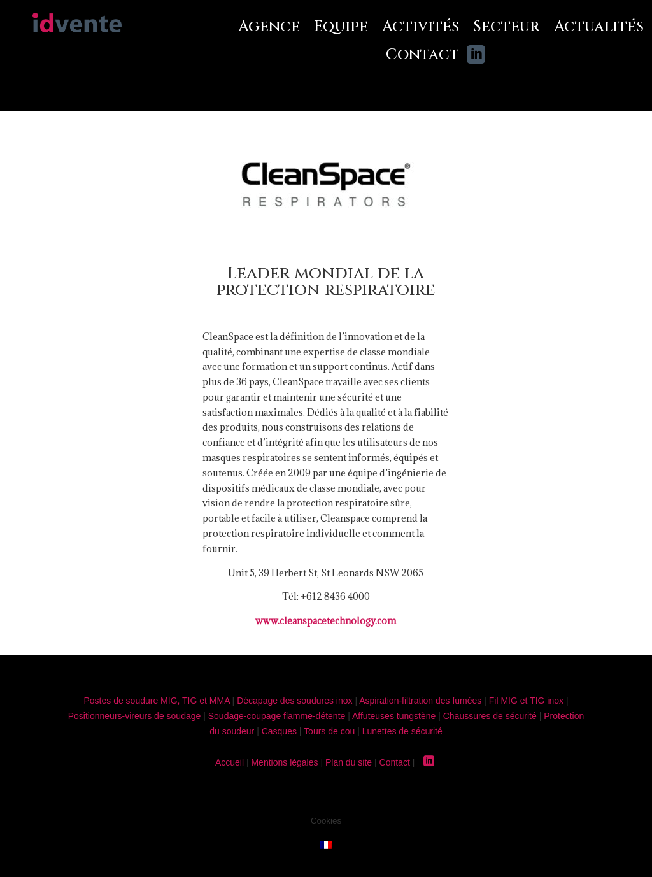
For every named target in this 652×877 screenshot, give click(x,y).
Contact (422, 55)
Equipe (341, 27)
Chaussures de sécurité (490, 716)
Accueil (229, 762)
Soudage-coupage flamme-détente (277, 716)
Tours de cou (329, 731)
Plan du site (348, 762)
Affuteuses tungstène (394, 716)
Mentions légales (284, 762)
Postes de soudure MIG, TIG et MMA (156, 700)
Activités (420, 27)
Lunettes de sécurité (402, 731)
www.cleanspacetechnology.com (325, 621)
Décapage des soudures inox (294, 700)
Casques (279, 731)
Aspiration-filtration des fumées (420, 700)
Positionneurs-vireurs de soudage (134, 716)
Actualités (599, 27)
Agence (269, 27)
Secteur (506, 27)
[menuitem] (326, 844)
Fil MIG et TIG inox (526, 700)
